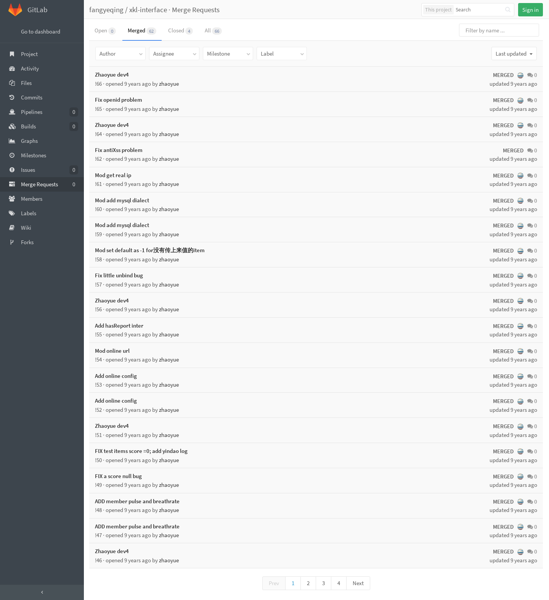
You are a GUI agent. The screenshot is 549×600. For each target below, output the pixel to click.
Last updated (514, 53)
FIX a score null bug (119, 476)
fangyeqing (107, 9)
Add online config (117, 375)
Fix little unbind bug (120, 275)
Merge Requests (196, 9)
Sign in (530, 9)
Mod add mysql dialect (123, 200)
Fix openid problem (119, 99)
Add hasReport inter (120, 325)
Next (358, 583)
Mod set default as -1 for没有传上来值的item (150, 250)
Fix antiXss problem (119, 150)
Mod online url (113, 350)
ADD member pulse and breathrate (138, 501)
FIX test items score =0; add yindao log (142, 450)
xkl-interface (149, 9)
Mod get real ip (114, 175)
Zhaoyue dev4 (113, 74)
